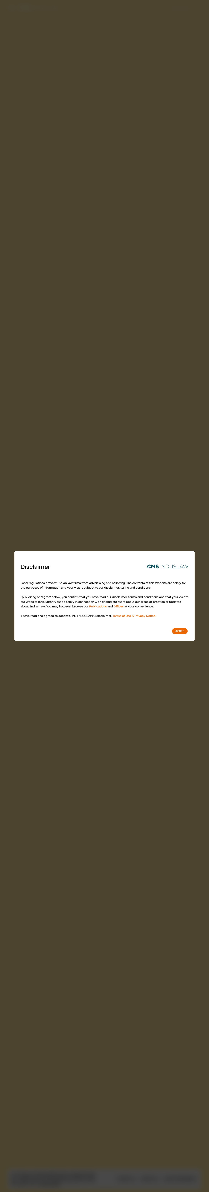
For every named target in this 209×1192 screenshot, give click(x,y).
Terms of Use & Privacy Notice (133, 616)
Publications (98, 606)
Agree (179, 631)
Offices (119, 606)
